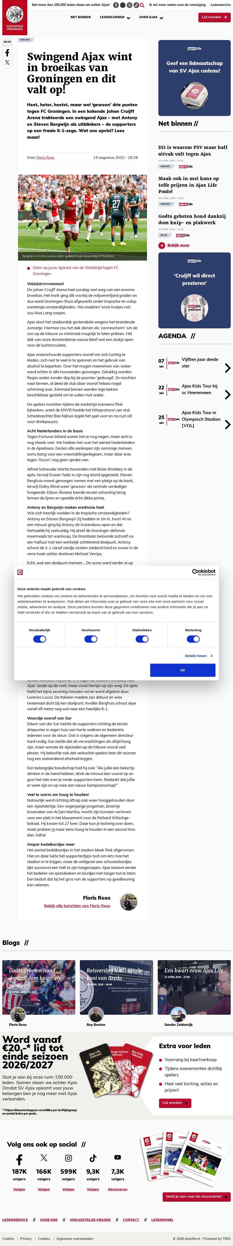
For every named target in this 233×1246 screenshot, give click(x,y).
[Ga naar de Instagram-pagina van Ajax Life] (129, 5)
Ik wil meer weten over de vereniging (177, 5)
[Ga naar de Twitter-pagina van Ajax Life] (123, 5)
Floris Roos (45, 158)
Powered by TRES (217, 1239)
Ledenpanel (162, 1220)
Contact (131, 1220)
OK (182, 670)
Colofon (8, 1239)
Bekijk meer (174, 245)
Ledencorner (115, 17)
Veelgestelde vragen (90, 1220)
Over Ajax (151, 17)
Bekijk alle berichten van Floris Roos (77, 906)
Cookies (44, 1239)
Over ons (49, 1220)
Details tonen (196, 656)
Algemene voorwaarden (74, 1239)
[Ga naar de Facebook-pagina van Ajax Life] (116, 5)
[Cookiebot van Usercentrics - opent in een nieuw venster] (195, 572)
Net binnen (81, 17)
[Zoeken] (142, 5)
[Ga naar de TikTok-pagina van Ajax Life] (136, 5)
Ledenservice (221, 5)
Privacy (26, 1239)
